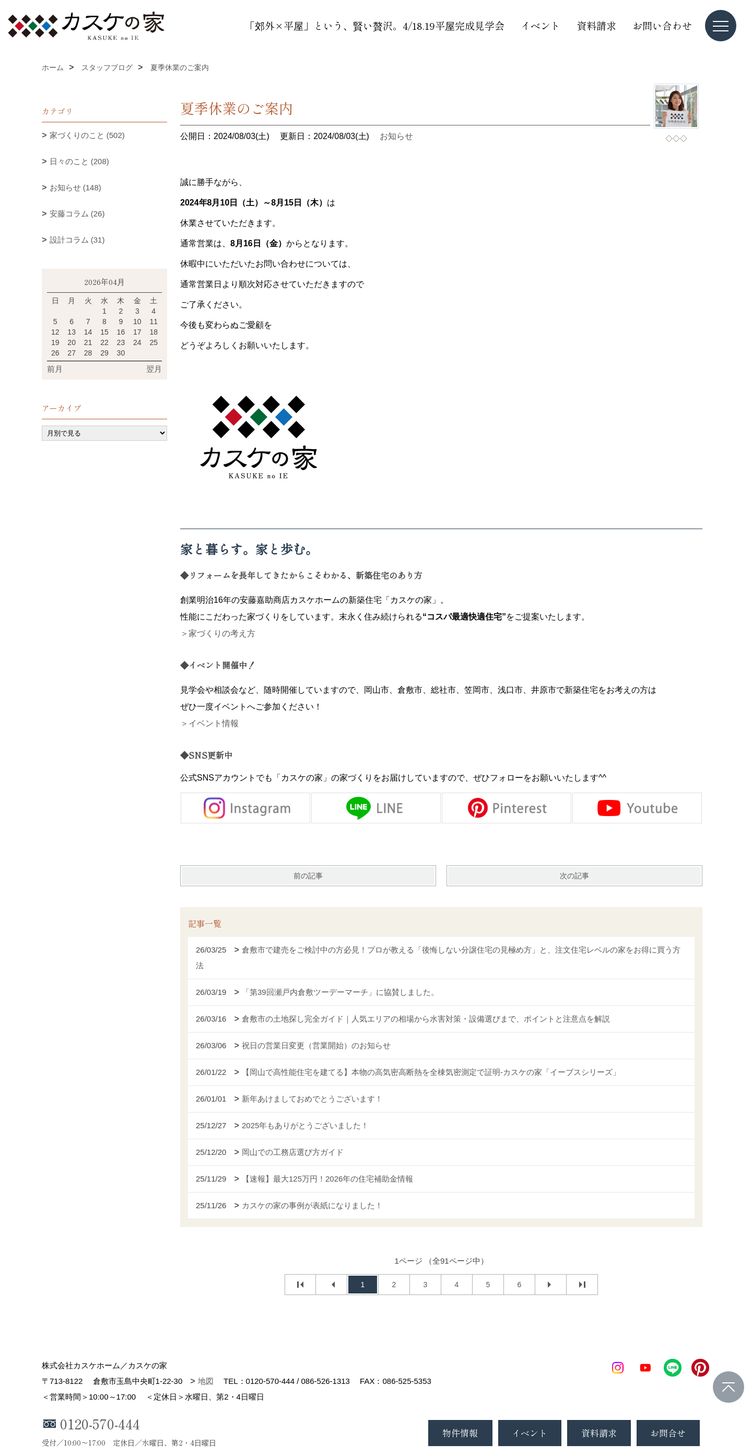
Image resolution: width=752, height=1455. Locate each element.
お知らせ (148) (75, 187)
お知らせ (396, 136)
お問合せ (668, 1432)
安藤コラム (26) (77, 213)
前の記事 (308, 876)
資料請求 (596, 25)
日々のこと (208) (79, 161)
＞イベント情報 (209, 723)
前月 (55, 368)
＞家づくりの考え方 (217, 633)
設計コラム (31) (77, 239)
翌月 (154, 368)
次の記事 (574, 876)
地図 (206, 1381)
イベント (540, 25)
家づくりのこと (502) (87, 135)
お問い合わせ (662, 25)
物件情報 (460, 1432)
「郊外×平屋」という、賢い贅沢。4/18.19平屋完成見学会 (374, 25)
